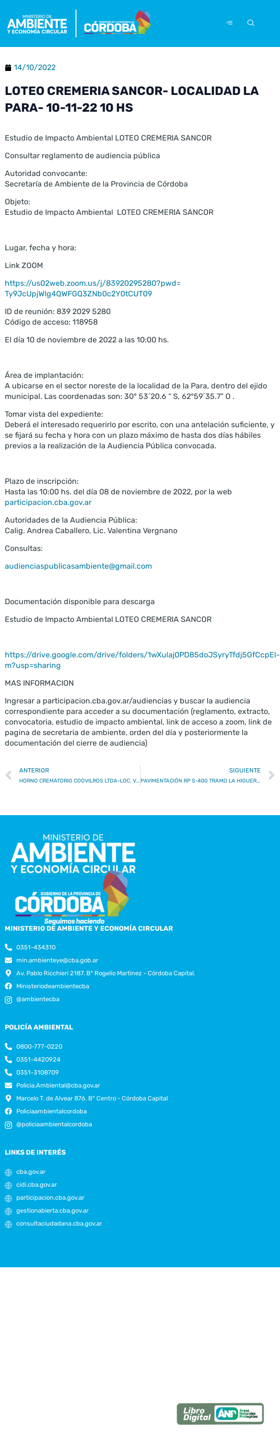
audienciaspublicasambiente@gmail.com (78, 579)
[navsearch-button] (249, 23)
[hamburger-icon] (229, 23)
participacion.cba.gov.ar (48, 515)
